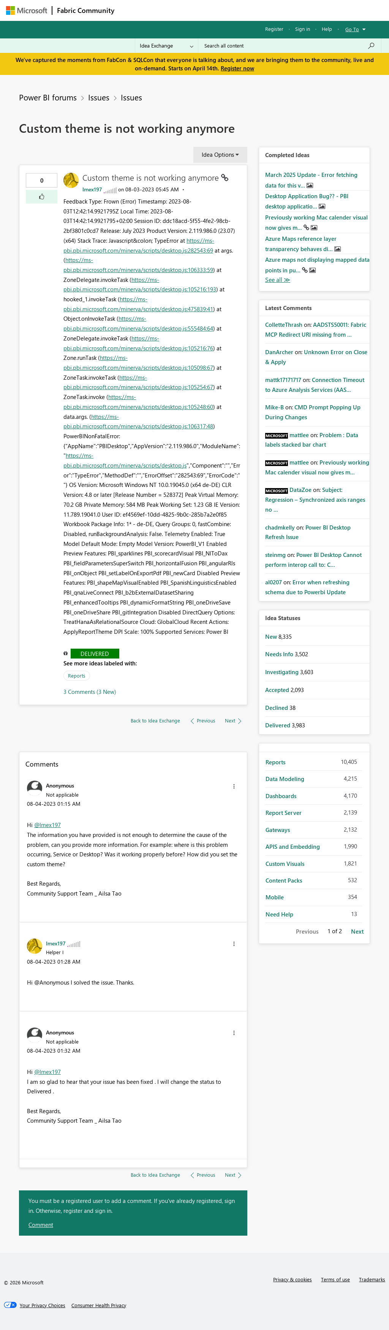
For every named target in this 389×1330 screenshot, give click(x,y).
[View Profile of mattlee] (299, 435)
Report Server (284, 812)
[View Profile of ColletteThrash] (283, 324)
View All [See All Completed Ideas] (277, 279)
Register (274, 28)
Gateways (278, 830)
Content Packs (284, 880)
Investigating (282, 672)
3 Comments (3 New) (89, 691)
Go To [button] (352, 29)
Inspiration (165, 10)
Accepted (278, 690)
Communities (230, 10)
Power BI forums (48, 97)
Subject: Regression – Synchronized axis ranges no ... (315, 499)
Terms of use (335, 1279)
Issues (98, 97)
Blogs (264, 10)
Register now (237, 68)
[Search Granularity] (166, 45)
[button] (41, 197)
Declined (277, 707)
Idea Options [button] (218, 154)
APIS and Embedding (293, 846)
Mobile (275, 897)
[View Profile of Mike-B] (274, 407)
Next (357, 931)
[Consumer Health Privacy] (98, 1305)
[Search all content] (289, 45)
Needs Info (280, 654)
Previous (307, 931)
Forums (131, 10)
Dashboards (281, 796)
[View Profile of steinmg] (275, 554)
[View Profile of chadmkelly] (280, 527)
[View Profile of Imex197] (92, 189)
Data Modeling (285, 779)
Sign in (302, 28)
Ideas (196, 10)
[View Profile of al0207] (273, 582)
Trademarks (372, 1279)
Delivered (95, 653)
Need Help (279, 914)
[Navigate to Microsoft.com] (26, 10)
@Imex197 (47, 825)
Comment (40, 1224)
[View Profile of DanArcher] (279, 352)
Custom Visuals (285, 863)
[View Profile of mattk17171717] (283, 379)
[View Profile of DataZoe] (300, 489)
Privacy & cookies (292, 1279)
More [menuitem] (290, 10)
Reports (76, 675)
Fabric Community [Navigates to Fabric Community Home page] (85, 10)
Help (327, 28)
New (271, 636)
